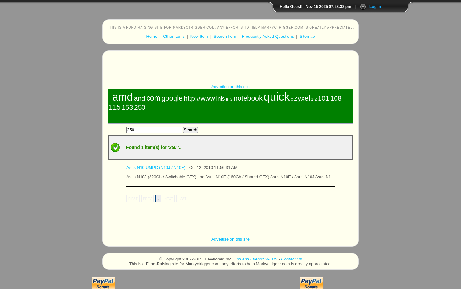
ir (227, 99)
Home (151, 36)
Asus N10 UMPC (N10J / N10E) (155, 167)
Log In (375, 6)
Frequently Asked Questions (268, 36)
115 (115, 107)
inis (220, 98)
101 (323, 98)
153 (127, 107)
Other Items (174, 36)
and (139, 98)
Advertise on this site (230, 86)
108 (336, 98)
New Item (199, 36)
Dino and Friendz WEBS (255, 259)
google (171, 98)
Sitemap (307, 36)
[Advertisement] (230, 69)
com (153, 98)
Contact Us (291, 259)
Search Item (225, 36)
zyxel (302, 98)
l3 (231, 99)
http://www (199, 98)
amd (122, 97)
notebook (248, 98)
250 (139, 107)
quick (277, 96)
